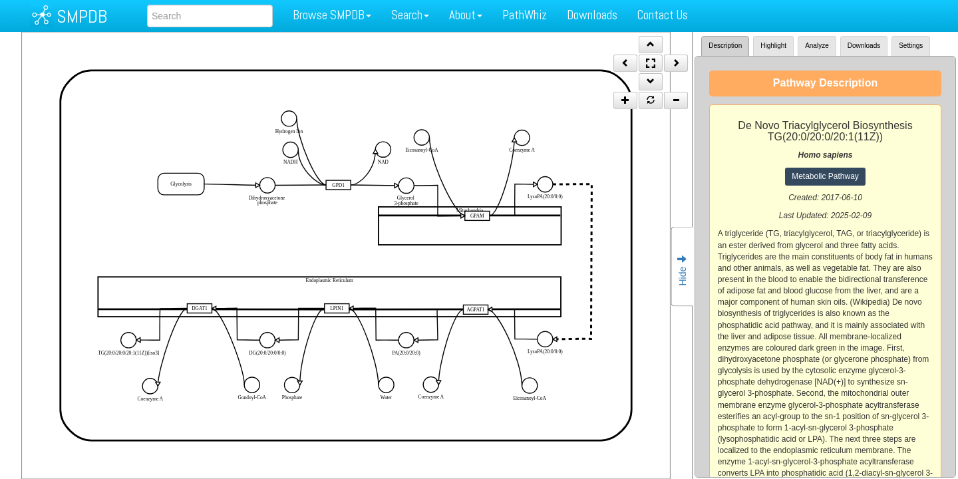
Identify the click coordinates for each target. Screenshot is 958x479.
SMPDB (82, 16)
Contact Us (662, 15)
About (465, 15)
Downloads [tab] (864, 45)
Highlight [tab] (773, 45)
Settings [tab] (911, 45)
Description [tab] (725, 45)
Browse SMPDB (332, 15)
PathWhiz (524, 15)
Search (410, 15)
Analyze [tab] (817, 45)
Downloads (592, 15)
